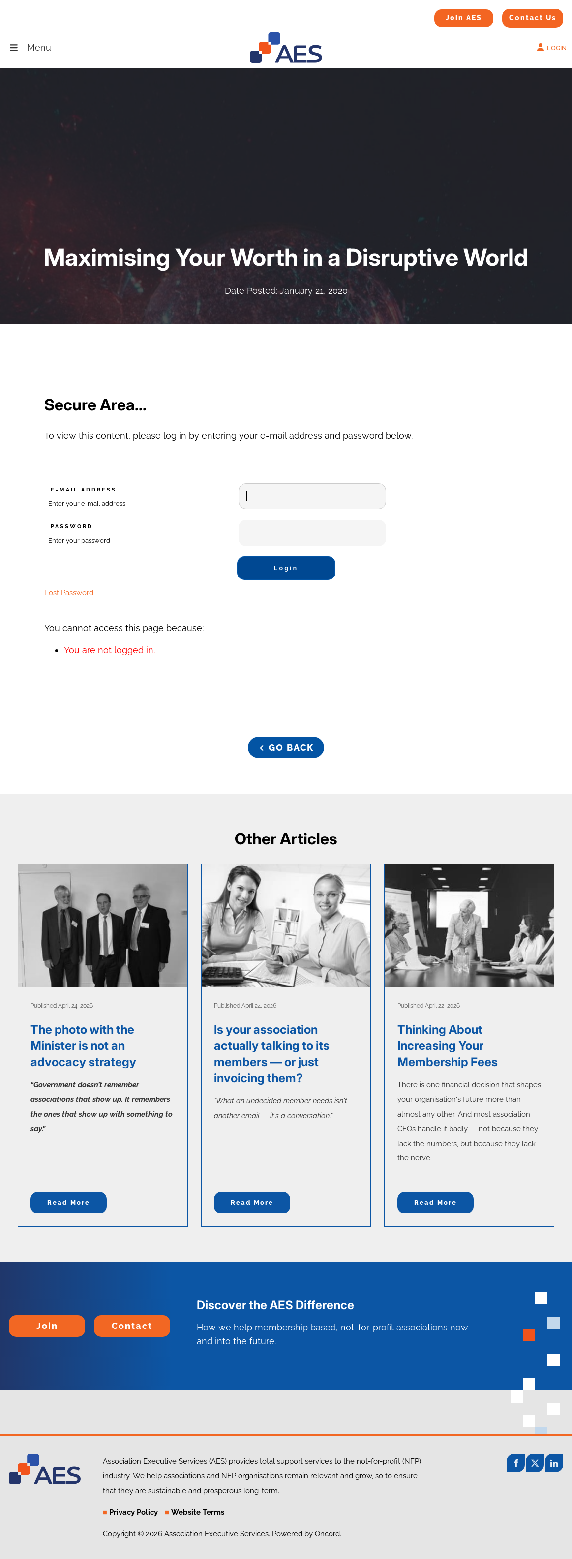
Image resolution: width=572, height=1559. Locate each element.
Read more (68, 1202)
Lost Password (68, 592)
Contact (110, 1322)
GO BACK (286, 743)
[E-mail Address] (312, 496)
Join (17, 1322)
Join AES (448, 16)
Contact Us (520, 15)
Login (286, 568)
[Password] (312, 533)
